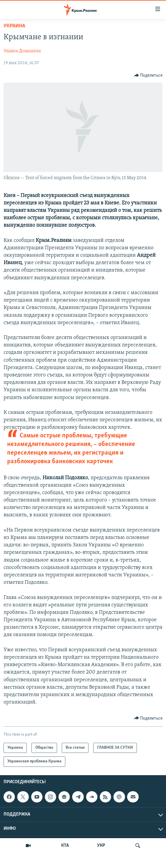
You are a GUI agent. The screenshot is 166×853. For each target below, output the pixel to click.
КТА (65, 845)
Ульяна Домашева (22, 51)
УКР (101, 845)
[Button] (148, 75)
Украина (14, 26)
